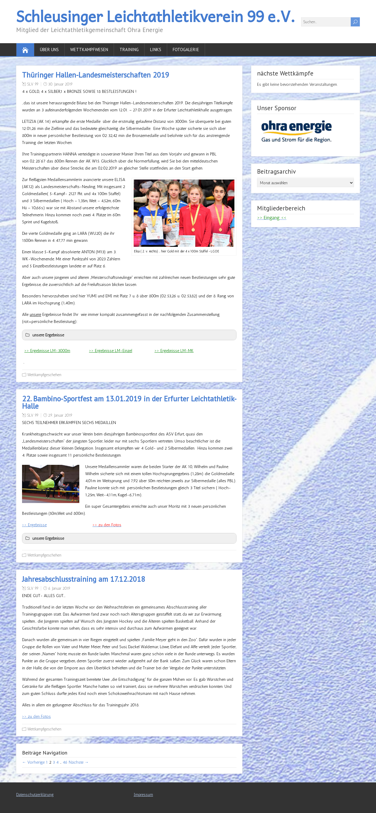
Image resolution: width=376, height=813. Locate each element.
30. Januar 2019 (60, 84)
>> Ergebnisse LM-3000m (47, 350)
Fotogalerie (186, 49)
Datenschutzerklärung (35, 794)
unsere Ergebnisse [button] (44, 335)
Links (155, 49)
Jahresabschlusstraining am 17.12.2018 (83, 579)
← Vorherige (33, 762)
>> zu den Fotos (36, 716)
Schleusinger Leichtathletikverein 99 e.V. (155, 16)
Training (129, 49)
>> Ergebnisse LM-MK (174, 350)
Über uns (49, 49)
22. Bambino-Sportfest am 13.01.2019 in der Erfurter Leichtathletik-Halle (129, 402)
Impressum (143, 794)
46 (65, 762)
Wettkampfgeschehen (44, 375)
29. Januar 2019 (60, 415)
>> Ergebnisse (34, 524)
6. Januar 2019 (59, 588)
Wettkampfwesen (89, 49)
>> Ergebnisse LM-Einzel (110, 350)
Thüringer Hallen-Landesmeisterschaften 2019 (95, 75)
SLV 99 (32, 84)
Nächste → (79, 762)
